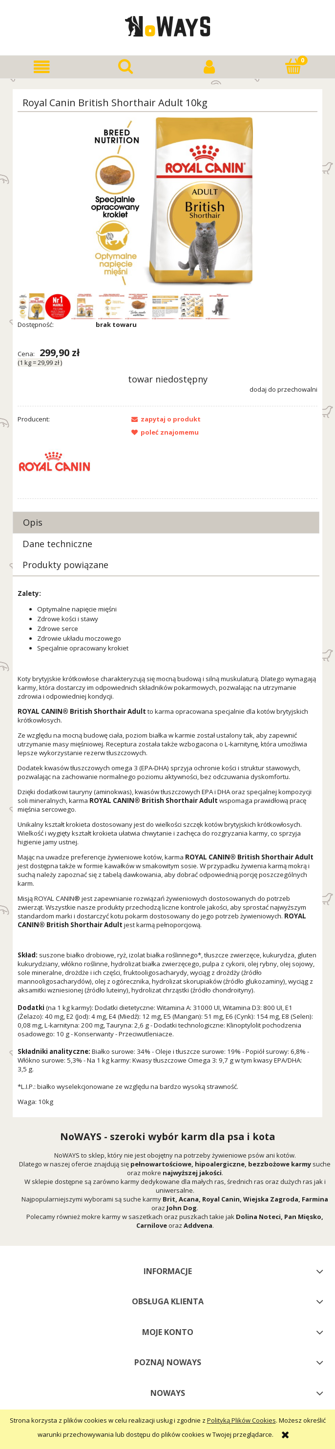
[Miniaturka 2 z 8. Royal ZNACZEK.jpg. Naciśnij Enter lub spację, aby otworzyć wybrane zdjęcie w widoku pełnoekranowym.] (57, 306)
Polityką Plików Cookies (241, 1420)
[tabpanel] (167, 847)
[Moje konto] (209, 67)
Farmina (315, 1199)
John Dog (182, 1207)
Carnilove (151, 1225)
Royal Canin (221, 1199)
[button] (42, 67)
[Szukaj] (126, 66)
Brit (169, 1199)
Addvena (198, 1225)
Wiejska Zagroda (270, 1199)
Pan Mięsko (302, 1216)
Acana (189, 1199)
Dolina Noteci (258, 1216)
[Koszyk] (293, 66)
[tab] (166, 523)
